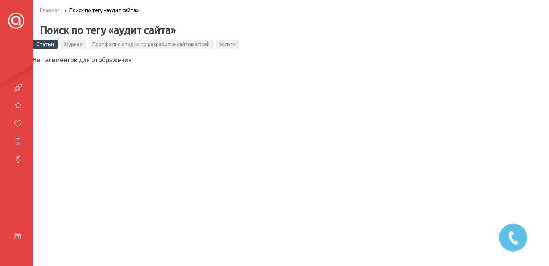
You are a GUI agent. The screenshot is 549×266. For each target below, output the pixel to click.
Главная (50, 10)
